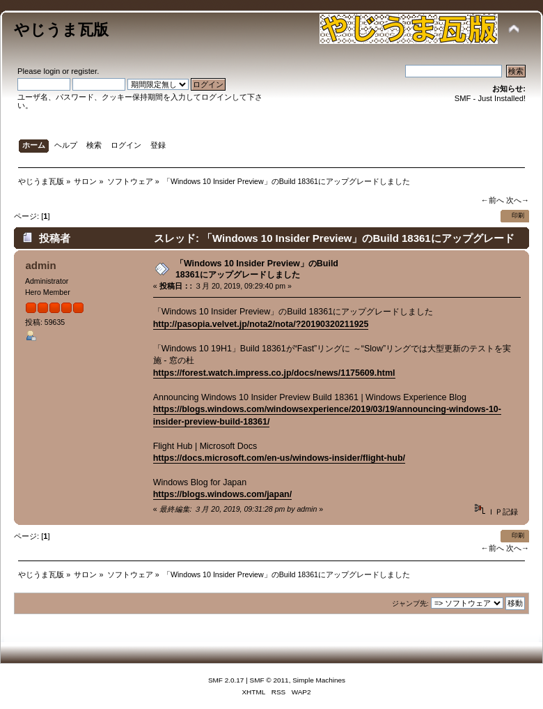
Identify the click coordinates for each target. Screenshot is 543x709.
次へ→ (517, 200)
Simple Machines (318, 680)
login (51, 71)
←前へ (491, 200)
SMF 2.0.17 (226, 680)
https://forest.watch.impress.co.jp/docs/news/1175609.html (274, 373)
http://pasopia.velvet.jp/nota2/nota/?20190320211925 (261, 324)
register (84, 71)
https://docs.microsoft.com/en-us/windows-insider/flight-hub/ (279, 458)
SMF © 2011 (269, 680)
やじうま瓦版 (61, 29)
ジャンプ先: (410, 603)
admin (40, 265)
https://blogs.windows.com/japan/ (222, 494)
